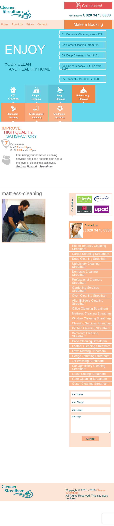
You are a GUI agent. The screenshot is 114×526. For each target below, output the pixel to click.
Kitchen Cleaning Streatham (91, 328)
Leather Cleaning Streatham (91, 346)
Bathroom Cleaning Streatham (85, 335)
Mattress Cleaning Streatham (92, 313)
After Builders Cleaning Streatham (87, 302)
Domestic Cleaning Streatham (85, 273)
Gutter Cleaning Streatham (90, 383)
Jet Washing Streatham (88, 361)
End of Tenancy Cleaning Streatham (89, 247)
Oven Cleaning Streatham (89, 295)
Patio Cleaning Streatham (89, 341)
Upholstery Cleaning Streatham (86, 265)
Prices (30, 24)
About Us (17, 24)
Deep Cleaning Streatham (89, 258)
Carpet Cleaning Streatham (90, 254)
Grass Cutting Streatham (89, 374)
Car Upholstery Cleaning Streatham (88, 367)
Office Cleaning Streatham (90, 308)
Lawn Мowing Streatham (89, 351)
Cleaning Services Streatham (92, 323)
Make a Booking (88, 24)
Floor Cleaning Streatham (89, 378)
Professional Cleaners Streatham (87, 281)
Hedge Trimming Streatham (90, 356)
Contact (42, 24)
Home (4, 24)
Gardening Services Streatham (85, 289)
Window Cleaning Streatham (91, 318)
